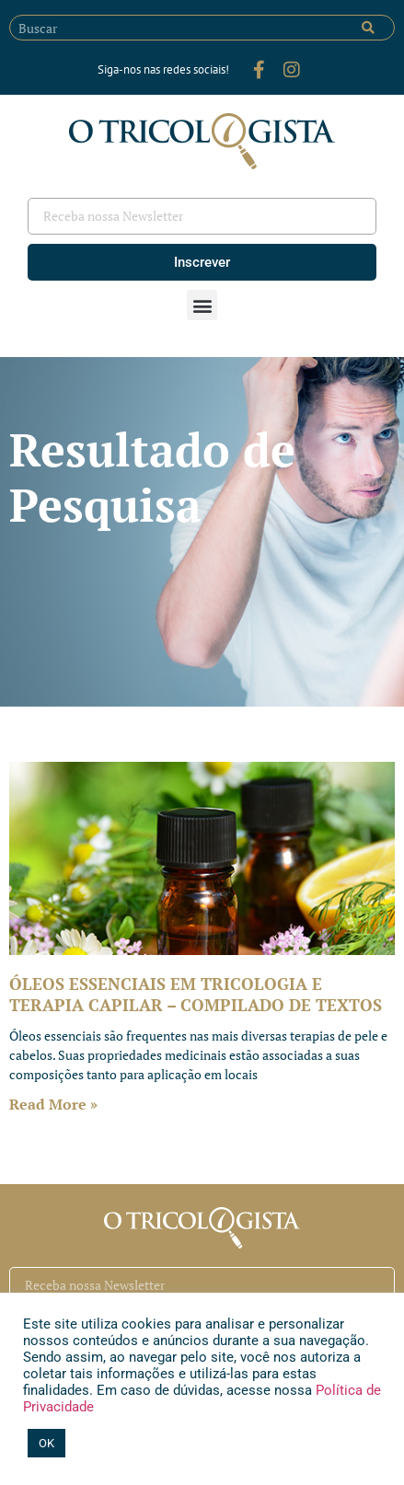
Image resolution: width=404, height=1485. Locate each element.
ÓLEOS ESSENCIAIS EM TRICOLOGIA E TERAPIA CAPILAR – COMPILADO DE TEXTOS (195, 994)
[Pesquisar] (368, 28)
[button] (202, 305)
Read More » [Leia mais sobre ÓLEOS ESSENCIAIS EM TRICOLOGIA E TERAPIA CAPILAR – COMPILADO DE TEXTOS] (53, 1104)
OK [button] (46, 1443)
